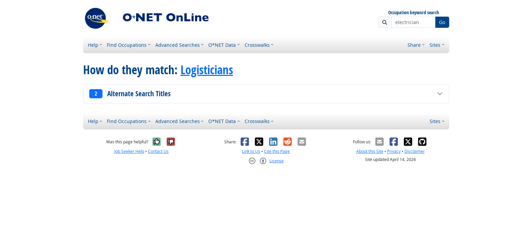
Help (93, 45)
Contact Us (158, 151)
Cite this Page (277, 151)
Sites (435, 45)
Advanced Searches (177, 45)
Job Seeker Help (129, 151)
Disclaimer (414, 151)
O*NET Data (222, 45)
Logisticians (206, 70)
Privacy (394, 151)
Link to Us (251, 151)
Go (442, 22)
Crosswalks (257, 45)
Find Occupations (127, 45)
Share (414, 45)
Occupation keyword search (413, 13)
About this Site (369, 151)
